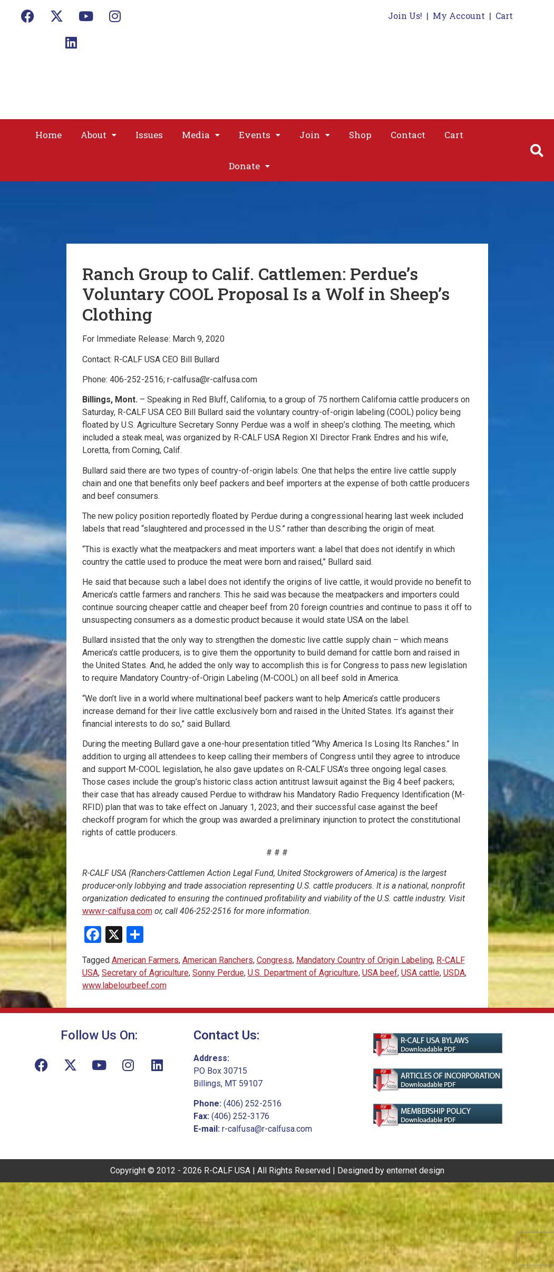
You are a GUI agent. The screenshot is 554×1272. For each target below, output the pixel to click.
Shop (360, 135)
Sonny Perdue (218, 973)
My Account (459, 15)
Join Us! (405, 15)
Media (201, 135)
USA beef (379, 973)
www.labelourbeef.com (124, 985)
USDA (454, 973)
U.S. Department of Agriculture (303, 973)
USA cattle (420, 973)
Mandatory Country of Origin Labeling (364, 960)
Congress (275, 960)
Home (48, 135)
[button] (98, 134)
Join (314, 135)
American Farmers (145, 960)
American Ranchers (217, 960)
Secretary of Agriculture (145, 973)
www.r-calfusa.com (117, 911)
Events (259, 135)
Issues (149, 135)
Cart (504, 15)
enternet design (415, 1170)
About (98, 135)
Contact (408, 135)
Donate (249, 166)
